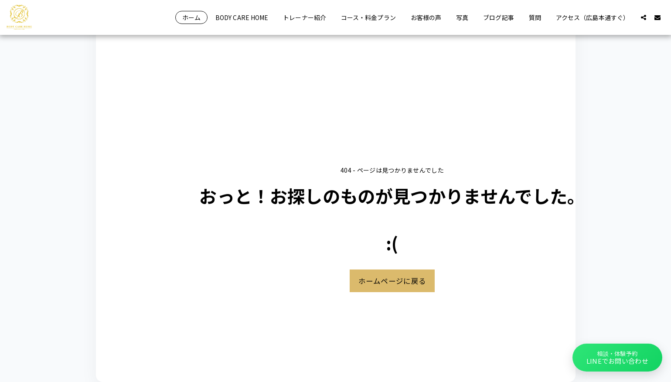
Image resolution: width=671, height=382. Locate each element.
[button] (643, 17)
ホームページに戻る (392, 281)
